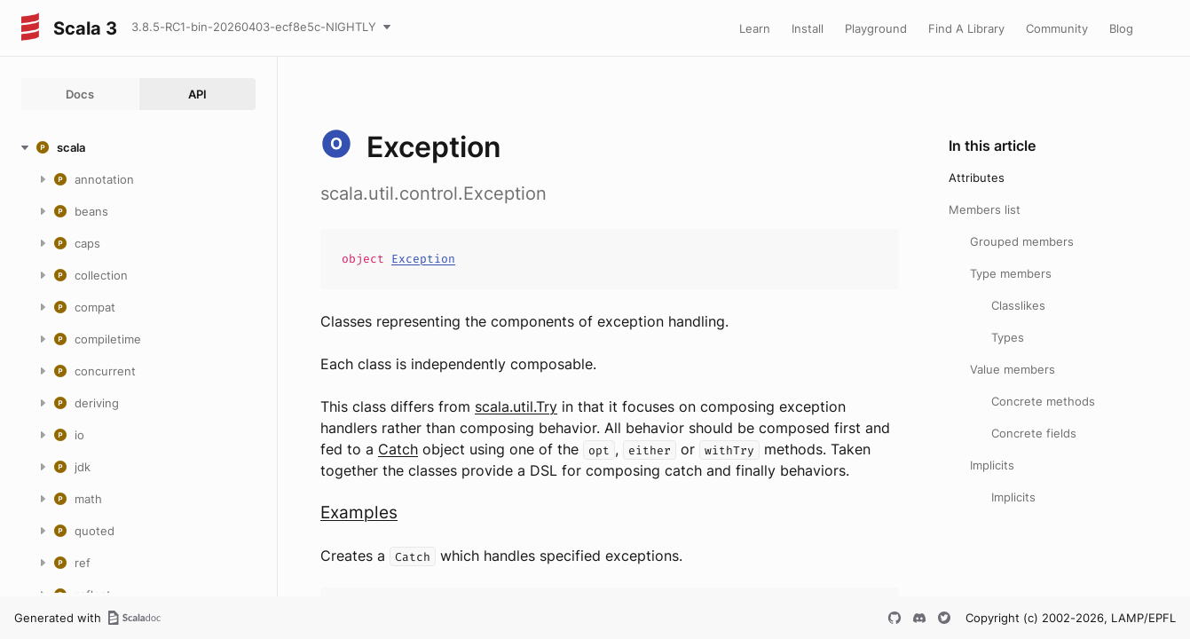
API (197, 94)
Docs (80, 94)
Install (808, 28)
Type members (1011, 273)
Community (1057, 28)
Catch (398, 449)
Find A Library (966, 28)
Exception (423, 258)
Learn (754, 28)
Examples (359, 512)
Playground (876, 28)
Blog (1121, 28)
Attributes (977, 177)
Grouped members (1022, 241)
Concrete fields (1033, 433)
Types (1007, 337)
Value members (1012, 369)
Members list (985, 209)
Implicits (992, 465)
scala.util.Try (516, 406)
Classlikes (1018, 305)
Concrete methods (1043, 401)
